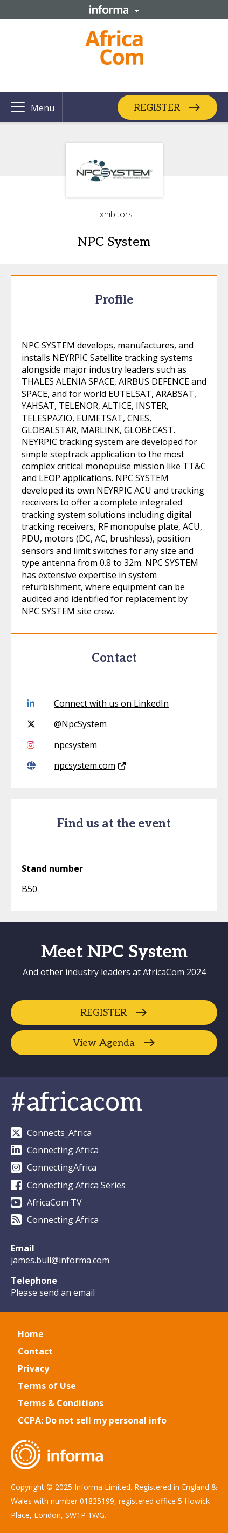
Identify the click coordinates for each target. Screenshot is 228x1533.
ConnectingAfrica (53, 1167)
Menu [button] (42, 108)
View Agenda (104, 1042)
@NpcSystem (67, 724)
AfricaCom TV (46, 1202)
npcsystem (62, 745)
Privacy (33, 1368)
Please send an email (53, 1292)
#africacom (76, 1102)
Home (31, 1334)
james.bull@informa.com (60, 1260)
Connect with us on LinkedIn (98, 703)
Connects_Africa (51, 1133)
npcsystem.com (76, 765)
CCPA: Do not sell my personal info (92, 1420)
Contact (35, 1351)
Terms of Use (47, 1386)
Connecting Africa (55, 1150)
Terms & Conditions (60, 1403)
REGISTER (157, 107)
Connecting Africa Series (68, 1185)
